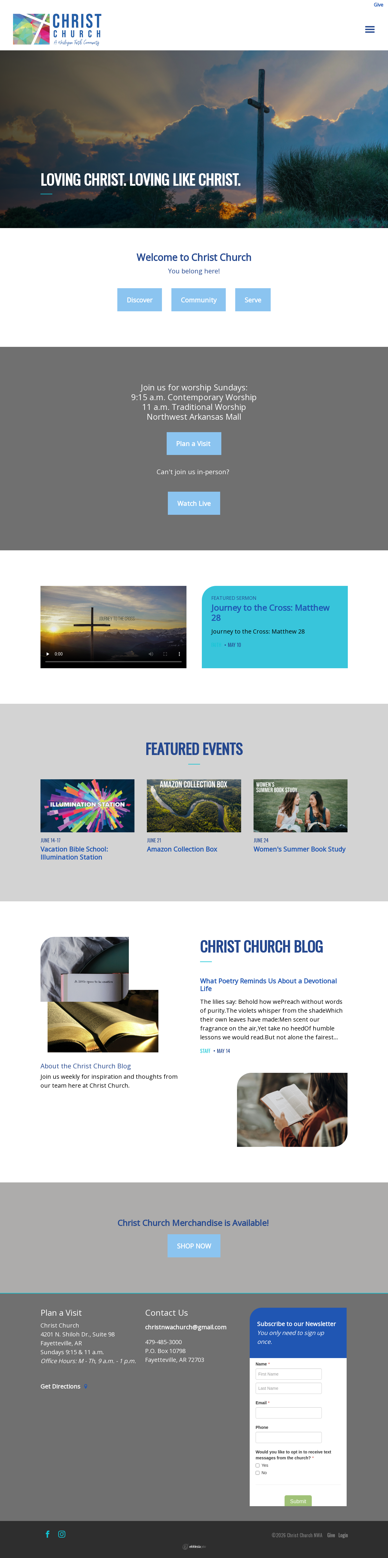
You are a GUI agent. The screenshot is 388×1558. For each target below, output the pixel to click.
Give (378, 4)
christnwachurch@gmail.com (185, 1327)
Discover (139, 299)
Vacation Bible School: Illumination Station (74, 852)
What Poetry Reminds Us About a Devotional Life (268, 984)
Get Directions (64, 1386)
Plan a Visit (194, 443)
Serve (253, 299)
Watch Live (194, 503)
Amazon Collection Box (182, 848)
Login (343, 1535)
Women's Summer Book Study (299, 848)
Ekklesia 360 (194, 1547)
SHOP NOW (194, 1245)
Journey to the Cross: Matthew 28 (270, 612)
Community (199, 299)
